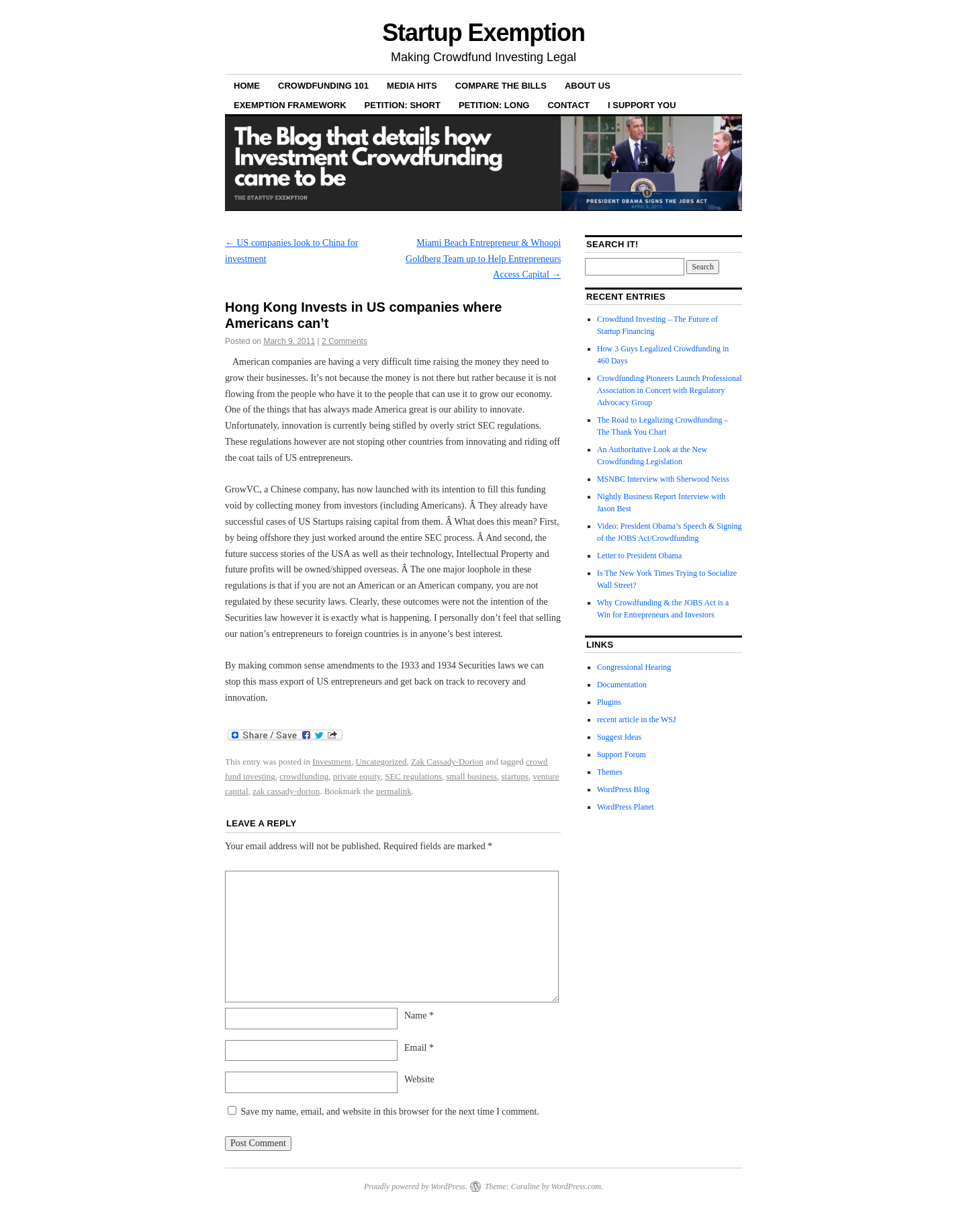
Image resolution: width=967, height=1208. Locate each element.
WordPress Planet (625, 807)
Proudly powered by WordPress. (415, 1186)
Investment (331, 762)
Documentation (622, 684)
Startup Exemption (483, 32)
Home (247, 86)
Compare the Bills (501, 86)
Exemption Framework (290, 105)
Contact (568, 105)
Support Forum (621, 754)
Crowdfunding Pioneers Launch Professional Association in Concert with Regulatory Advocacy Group (669, 390)
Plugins (609, 702)
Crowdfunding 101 (323, 86)
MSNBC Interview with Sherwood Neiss (663, 479)
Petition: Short (403, 105)
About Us (587, 86)
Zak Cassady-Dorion (447, 762)
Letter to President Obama (639, 555)
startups (515, 776)
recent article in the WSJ (636, 719)
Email (419, 1048)
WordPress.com (576, 1186)
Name (419, 1015)
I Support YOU (642, 105)
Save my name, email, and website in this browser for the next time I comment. (390, 1112)
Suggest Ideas (619, 737)
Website (419, 1079)
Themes (610, 772)
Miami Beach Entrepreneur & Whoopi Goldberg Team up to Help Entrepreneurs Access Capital (483, 259)
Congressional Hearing (634, 667)
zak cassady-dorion (286, 791)
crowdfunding (303, 776)
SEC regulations (413, 776)
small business (472, 776)
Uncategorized (381, 762)
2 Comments (344, 341)
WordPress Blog (623, 789)
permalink (394, 791)
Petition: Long (494, 105)
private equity (357, 776)
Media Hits (412, 86)
